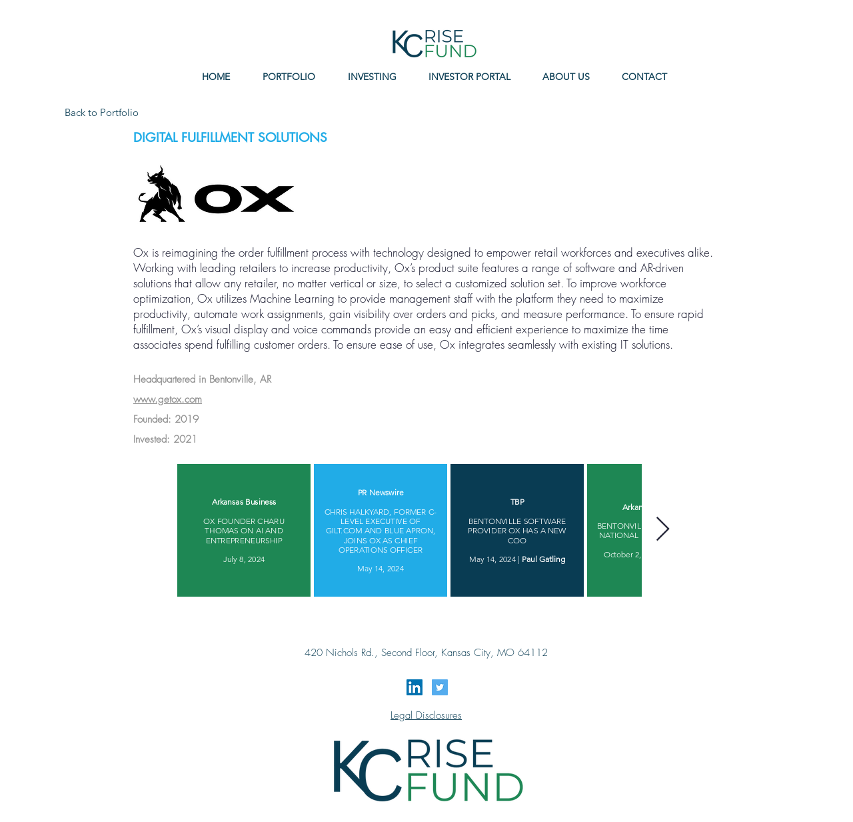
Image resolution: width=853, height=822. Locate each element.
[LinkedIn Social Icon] (415, 687)
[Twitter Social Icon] (440, 687)
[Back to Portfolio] (102, 112)
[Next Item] (662, 530)
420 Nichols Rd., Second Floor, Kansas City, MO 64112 (426, 652)
